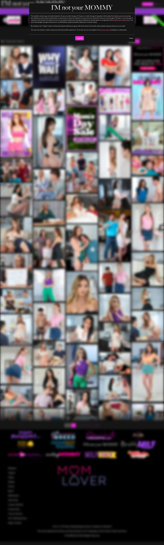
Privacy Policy (105, 30)
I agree (79, 38)
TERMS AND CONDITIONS (121, 20)
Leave (131, 38)
